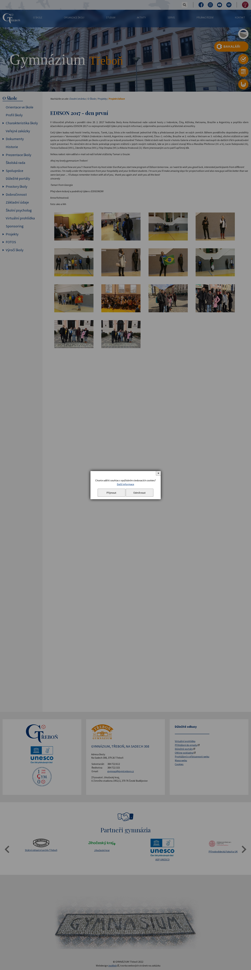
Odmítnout (139, 492)
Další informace (125, 484)
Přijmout (111, 492)
